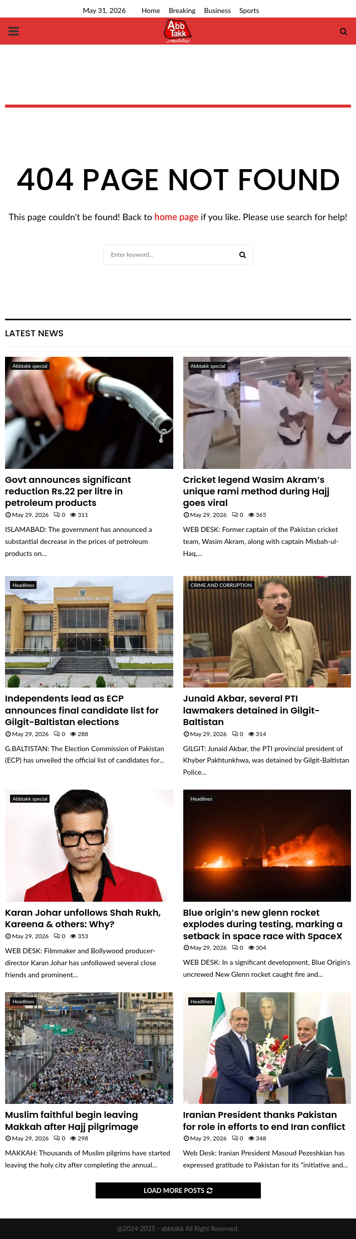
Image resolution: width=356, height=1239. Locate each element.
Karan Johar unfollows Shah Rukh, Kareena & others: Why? (83, 918)
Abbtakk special (30, 366)
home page (177, 216)
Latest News (34, 333)
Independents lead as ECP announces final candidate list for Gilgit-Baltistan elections (82, 710)
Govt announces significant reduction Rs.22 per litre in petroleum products (68, 491)
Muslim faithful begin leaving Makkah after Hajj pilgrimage (71, 1120)
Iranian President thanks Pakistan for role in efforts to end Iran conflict (264, 1120)
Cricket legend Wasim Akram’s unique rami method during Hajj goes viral (256, 491)
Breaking (182, 10)
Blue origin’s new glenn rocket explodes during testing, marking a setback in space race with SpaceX (263, 924)
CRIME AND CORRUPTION (221, 585)
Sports (249, 10)
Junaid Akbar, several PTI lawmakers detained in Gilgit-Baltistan (251, 710)
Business (217, 10)
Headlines (23, 585)
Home (151, 10)
